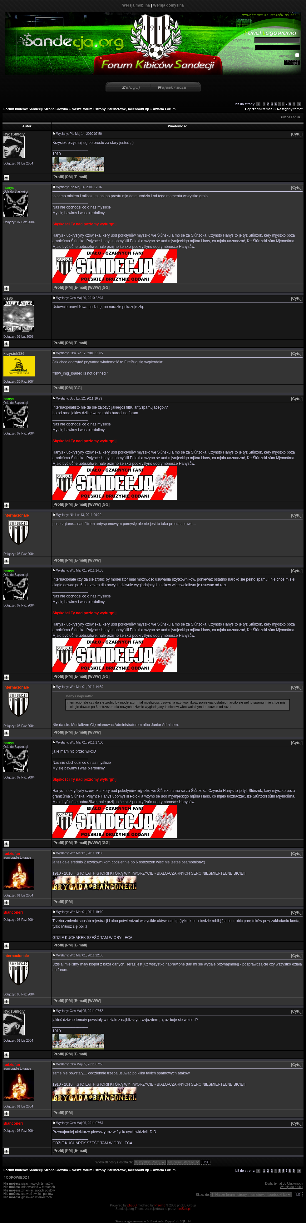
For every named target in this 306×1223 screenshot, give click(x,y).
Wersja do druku (291, 1187)
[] (297, 134)
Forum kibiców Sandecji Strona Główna (35, 109)
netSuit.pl (183, 1209)
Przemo (160, 1205)
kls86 (8, 298)
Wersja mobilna (136, 5)
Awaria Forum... (165, 109)
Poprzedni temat (258, 109)
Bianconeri (13, 912)
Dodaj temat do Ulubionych (284, 1183)
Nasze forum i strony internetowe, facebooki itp (110, 109)
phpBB (132, 1205)
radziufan (11, 854)
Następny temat (290, 109)
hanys (8, 187)
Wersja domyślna (168, 5)
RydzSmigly (14, 134)
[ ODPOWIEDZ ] (16, 1177)
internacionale (16, 515)
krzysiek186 (13, 353)
